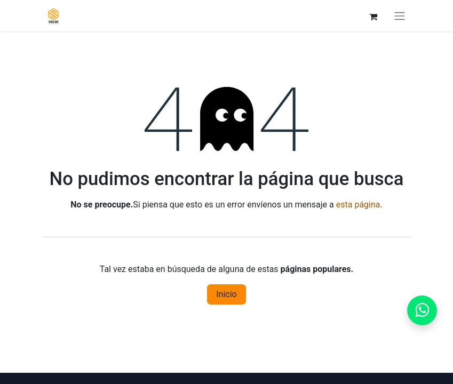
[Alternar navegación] (399, 15)
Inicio (226, 294)
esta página (358, 204)
